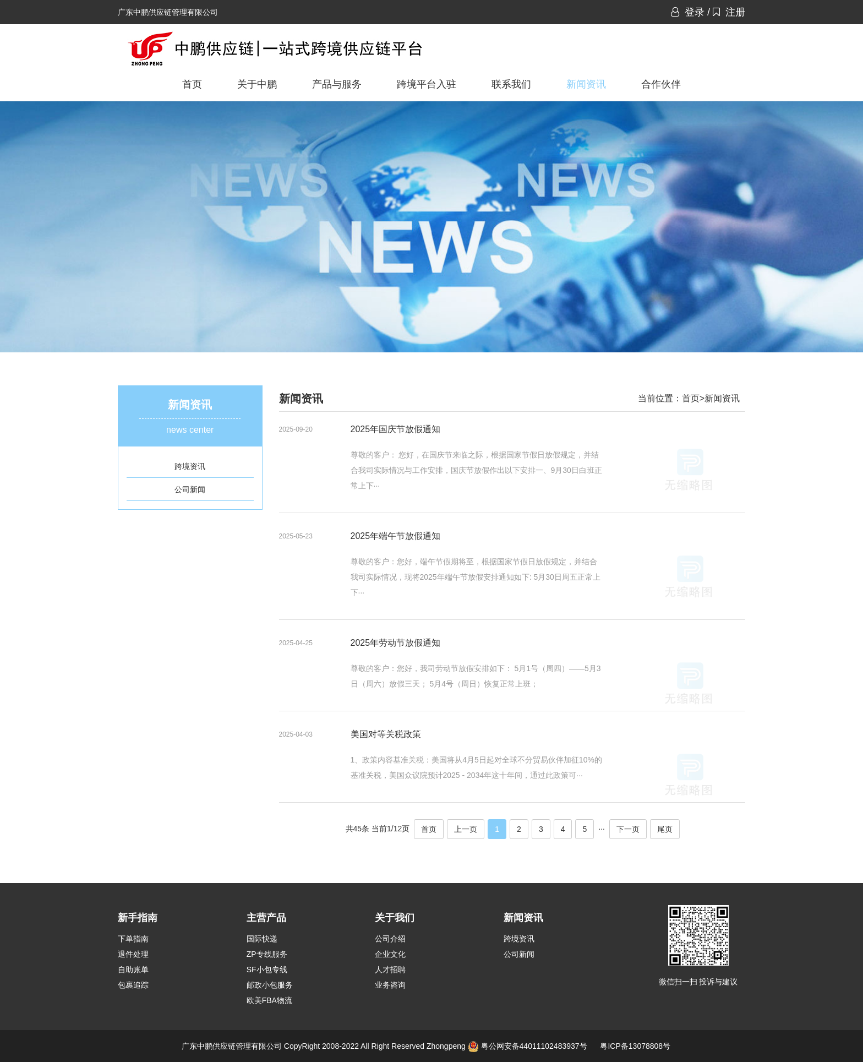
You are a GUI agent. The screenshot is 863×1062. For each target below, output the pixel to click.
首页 (192, 84)
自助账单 (133, 969)
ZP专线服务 (267, 954)
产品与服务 (337, 84)
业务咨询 (390, 985)
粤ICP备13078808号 (635, 1046)
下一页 (628, 829)
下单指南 (133, 938)
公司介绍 (390, 938)
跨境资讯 (189, 466)
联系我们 (511, 84)
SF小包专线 (267, 969)
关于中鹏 (257, 84)
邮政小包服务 (270, 985)
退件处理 (133, 954)
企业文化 (390, 954)
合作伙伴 (661, 84)
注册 (729, 12)
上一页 (465, 829)
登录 (687, 12)
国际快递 (262, 938)
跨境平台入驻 (426, 84)
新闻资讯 (586, 84)
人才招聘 (390, 969)
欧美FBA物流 (269, 1000)
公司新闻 (189, 489)
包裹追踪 (133, 985)
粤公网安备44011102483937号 (534, 1046)
